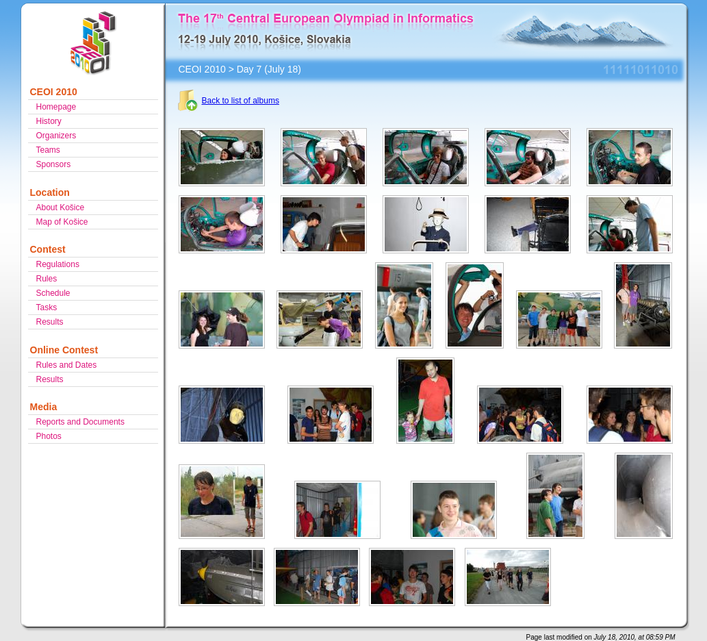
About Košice (60, 207)
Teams (48, 150)
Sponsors (53, 164)
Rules (46, 279)
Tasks (46, 307)
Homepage (56, 107)
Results (50, 322)
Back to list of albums (240, 100)
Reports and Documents (80, 422)
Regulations (57, 264)
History (49, 121)
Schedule (53, 293)
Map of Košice (62, 222)
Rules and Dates (66, 365)
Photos (49, 436)
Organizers (56, 135)
